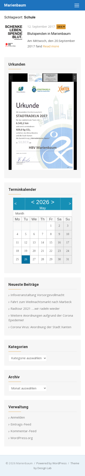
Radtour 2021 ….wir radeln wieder (35, 308)
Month (19, 213)
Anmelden (18, 417)
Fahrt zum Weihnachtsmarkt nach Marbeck (41, 302)
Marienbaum (15, 5)
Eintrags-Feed (21, 424)
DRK (60, 26)
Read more (51, 46)
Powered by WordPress (51, 463)
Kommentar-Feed (23, 431)
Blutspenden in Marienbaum (49, 33)
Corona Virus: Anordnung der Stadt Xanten (41, 327)
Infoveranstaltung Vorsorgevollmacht (37, 295)
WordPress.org (22, 438)
